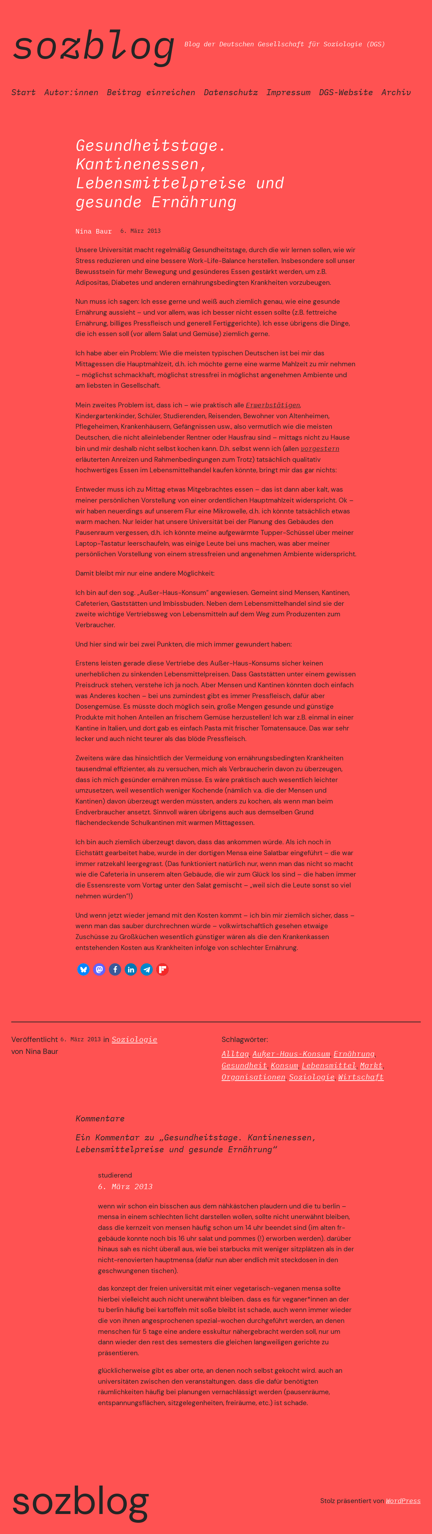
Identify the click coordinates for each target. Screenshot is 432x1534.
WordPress (403, 1500)
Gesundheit (244, 1065)
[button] (83, 969)
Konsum (284, 1065)
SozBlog (93, 44)
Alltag (235, 1053)
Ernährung (354, 1053)
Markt (371, 1065)
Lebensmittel (329, 1065)
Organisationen (254, 1077)
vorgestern (320, 448)
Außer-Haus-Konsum (291, 1053)
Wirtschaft (361, 1077)
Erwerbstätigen (273, 404)
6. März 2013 (125, 1186)
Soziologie (134, 1039)
